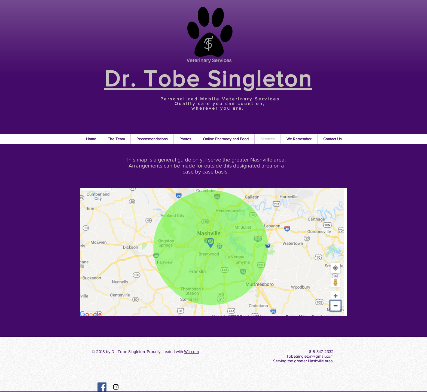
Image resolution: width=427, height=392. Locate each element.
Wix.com (191, 351)
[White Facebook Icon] (217, 375)
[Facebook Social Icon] (101, 386)
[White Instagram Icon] (226, 375)
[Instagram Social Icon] (115, 386)
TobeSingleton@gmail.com (310, 356)
